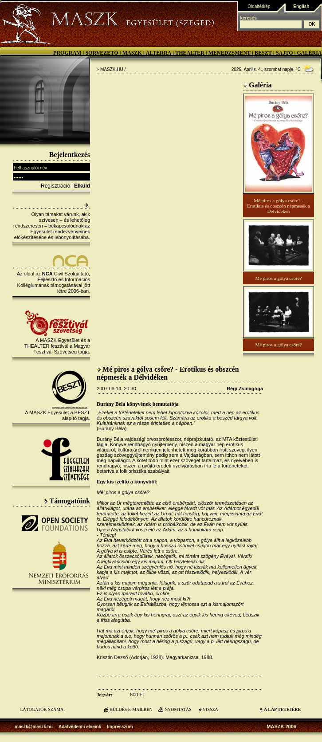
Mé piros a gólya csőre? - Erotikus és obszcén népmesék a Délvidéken (278, 206)
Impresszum (120, 726)
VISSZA (210, 709)
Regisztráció (55, 186)
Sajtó (284, 53)
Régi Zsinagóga (245, 388)
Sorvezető (101, 53)
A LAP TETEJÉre (282, 709)
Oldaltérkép (258, 6)
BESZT (263, 53)
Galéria (309, 53)
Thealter (189, 53)
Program (67, 53)
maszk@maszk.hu (34, 726)
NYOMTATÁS (178, 709)
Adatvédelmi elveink (80, 726)
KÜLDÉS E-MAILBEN (131, 709)
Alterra (159, 53)
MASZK (132, 53)
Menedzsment (229, 53)
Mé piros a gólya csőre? (278, 278)
